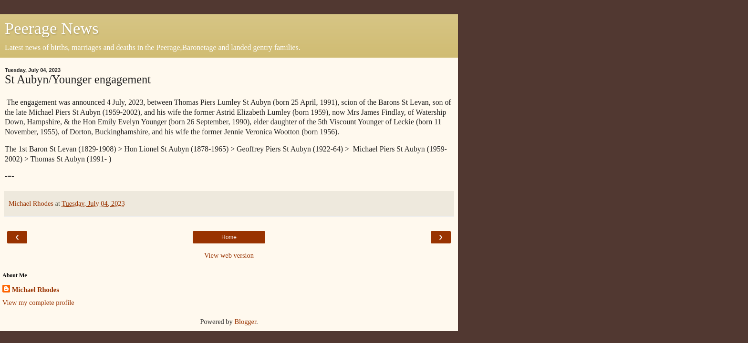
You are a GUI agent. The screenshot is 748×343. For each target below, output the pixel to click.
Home (229, 237)
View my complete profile (38, 302)
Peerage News (52, 28)
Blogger (245, 321)
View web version (229, 255)
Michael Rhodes (35, 289)
